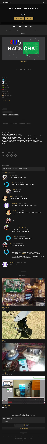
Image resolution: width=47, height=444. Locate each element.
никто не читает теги (13, 114)
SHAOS (5, 83)
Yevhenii (5, 89)
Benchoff (11, 196)
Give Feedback (20, 436)
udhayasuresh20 (7, 374)
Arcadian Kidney (6, 405)
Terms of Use (27, 436)
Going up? (23, 433)
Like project (29, 18)
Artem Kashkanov (7, 95)
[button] (43, 2)
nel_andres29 (6, 97)
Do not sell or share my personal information (23, 438)
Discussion (23, 33)
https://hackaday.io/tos (24, 227)
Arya (23, 14)
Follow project (19, 18)
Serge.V (5, 85)
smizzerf (5, 407)
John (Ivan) (5, 93)
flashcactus (5, 87)
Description (8, 30)
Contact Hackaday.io (12, 436)
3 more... (4, 99)
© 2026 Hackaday (23, 440)
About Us (5, 436)
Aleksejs (5, 91)
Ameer (4, 341)
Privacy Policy (34, 436)
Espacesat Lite (5, 307)
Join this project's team (7, 100)
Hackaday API (41, 436)
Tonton (4, 308)
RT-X (3, 340)
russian (5, 114)
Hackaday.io (24, 253)
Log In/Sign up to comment (9, 172)
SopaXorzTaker (6, 81)
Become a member (15, 415)
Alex (11, 175)
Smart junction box (6, 373)
